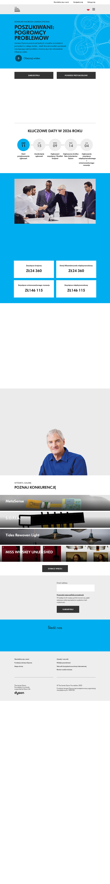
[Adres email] (76, 771)
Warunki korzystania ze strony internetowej (72, 849)
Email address (62, 766)
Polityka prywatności (64, 846)
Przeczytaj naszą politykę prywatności (70, 778)
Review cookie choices (64, 853)
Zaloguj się (91, 2)
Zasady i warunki (62, 842)
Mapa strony (18, 849)
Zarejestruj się (78, 2)
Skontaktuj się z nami (61, 2)
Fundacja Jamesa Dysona (23, 846)
